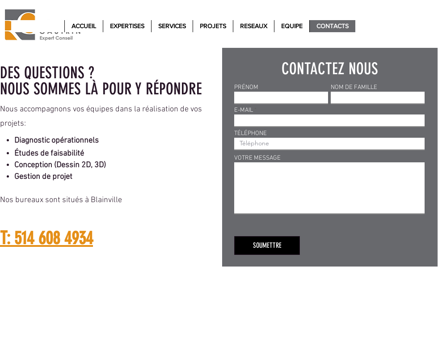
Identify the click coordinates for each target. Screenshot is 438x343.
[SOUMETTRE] (267, 245)
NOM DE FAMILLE (354, 88)
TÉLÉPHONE (250, 134)
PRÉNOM (246, 88)
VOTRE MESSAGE (257, 158)
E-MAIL (243, 110)
